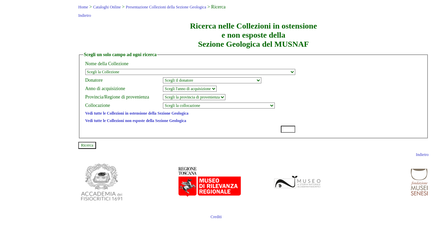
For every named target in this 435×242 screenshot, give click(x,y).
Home (83, 7)
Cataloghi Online (107, 7)
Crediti (216, 216)
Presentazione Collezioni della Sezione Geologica (166, 7)
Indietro (84, 15)
